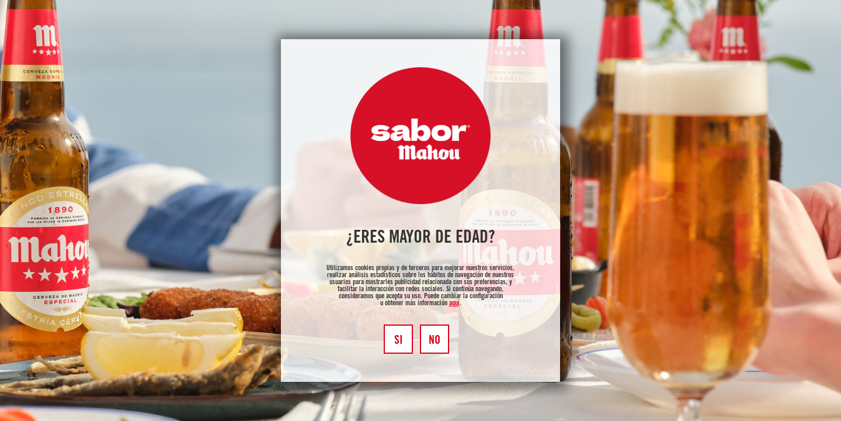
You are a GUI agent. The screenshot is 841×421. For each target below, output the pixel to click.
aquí (454, 303)
